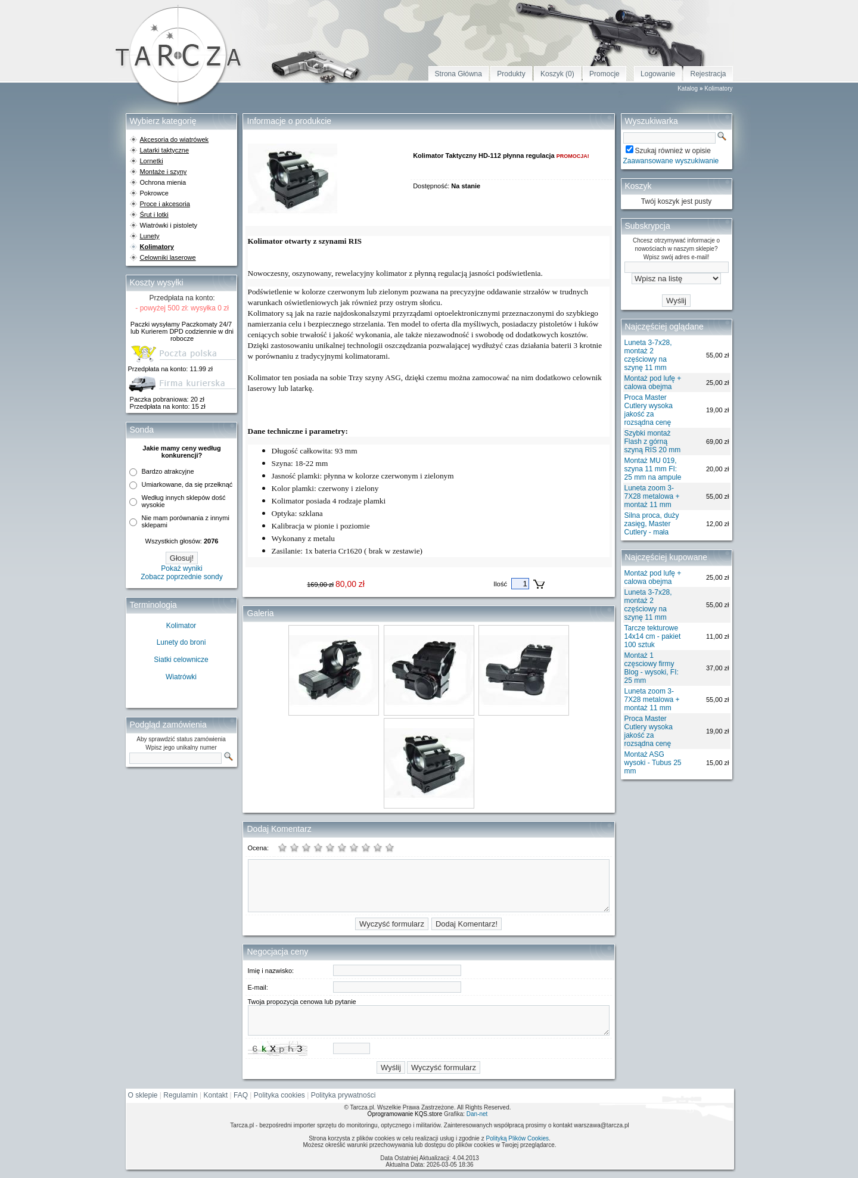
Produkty (511, 74)
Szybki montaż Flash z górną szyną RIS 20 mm (652, 441)
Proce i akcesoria (165, 203)
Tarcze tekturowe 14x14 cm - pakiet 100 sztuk (652, 636)
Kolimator (181, 625)
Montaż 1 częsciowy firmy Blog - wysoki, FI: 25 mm (651, 668)
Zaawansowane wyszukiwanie (671, 161)
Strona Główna (458, 74)
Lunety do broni (181, 642)
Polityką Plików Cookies (517, 1138)
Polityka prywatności (343, 1095)
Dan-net (477, 1114)
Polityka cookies (279, 1095)
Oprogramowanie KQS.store (405, 1114)
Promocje (604, 74)
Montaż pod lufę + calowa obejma (653, 382)
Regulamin (180, 1095)
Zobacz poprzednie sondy (181, 577)
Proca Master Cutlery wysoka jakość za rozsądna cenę (648, 410)
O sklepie (143, 1095)
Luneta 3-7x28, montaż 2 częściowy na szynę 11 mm (648, 355)
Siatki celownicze (181, 659)
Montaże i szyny (163, 171)
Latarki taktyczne (164, 150)
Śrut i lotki (154, 214)
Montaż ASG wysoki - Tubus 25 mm (653, 762)
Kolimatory (718, 88)
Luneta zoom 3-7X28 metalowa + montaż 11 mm (652, 496)
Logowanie (658, 74)
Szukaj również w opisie (673, 151)
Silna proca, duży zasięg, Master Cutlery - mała (651, 523)
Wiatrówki (181, 677)
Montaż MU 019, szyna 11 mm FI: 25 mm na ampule (653, 468)
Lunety (150, 236)
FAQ (241, 1095)
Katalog (687, 88)
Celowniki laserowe (168, 257)
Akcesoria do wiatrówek (174, 139)
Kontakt (216, 1095)
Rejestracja (708, 74)
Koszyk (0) (557, 74)
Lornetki (151, 160)
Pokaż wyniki (181, 568)
